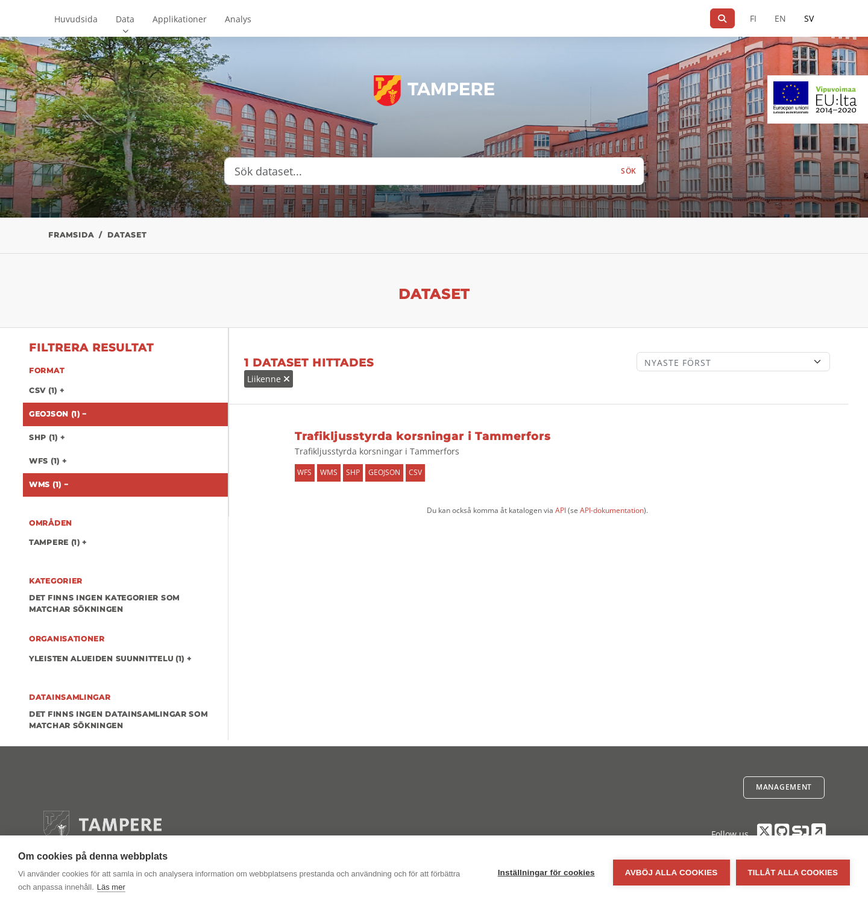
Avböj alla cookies (671, 872)
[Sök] (722, 18)
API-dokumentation (612, 510)
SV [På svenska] (809, 18)
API (560, 510)
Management (784, 787)
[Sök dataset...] (419, 171)
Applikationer (180, 19)
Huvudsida (76, 19)
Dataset (126, 234)
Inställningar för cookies (546, 872)
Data (125, 19)
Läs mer (111, 887)
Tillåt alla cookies (793, 872)
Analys (238, 19)
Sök (629, 171)
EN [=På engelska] (780, 18)
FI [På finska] (753, 18)
